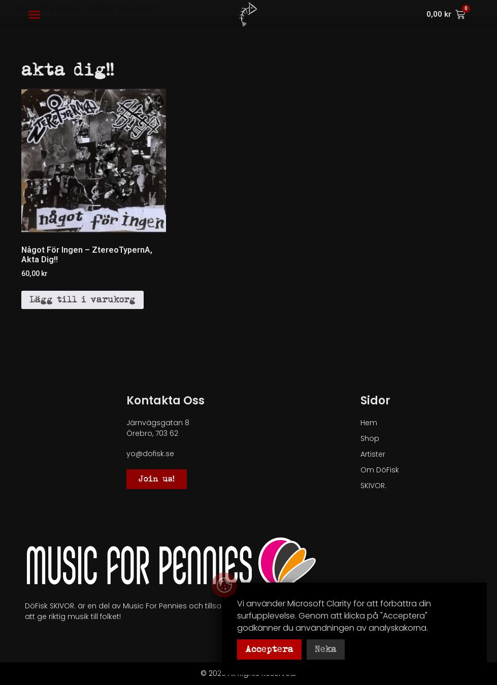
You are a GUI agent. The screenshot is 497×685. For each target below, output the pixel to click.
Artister (372, 454)
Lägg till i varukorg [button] (82, 299)
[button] (34, 14)
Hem (368, 423)
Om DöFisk (379, 470)
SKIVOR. (373, 486)
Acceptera (269, 649)
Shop (369, 438)
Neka (326, 649)
